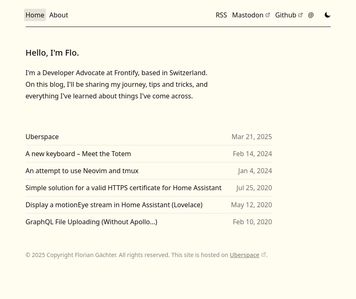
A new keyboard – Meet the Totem (78, 153)
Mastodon (248, 15)
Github (285, 15)
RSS (221, 15)
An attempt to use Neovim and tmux (82, 170)
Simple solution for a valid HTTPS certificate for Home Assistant (124, 187)
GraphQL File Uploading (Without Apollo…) (91, 221)
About (58, 15)
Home (35, 15)
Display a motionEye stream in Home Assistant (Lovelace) (114, 204)
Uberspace (42, 136)
